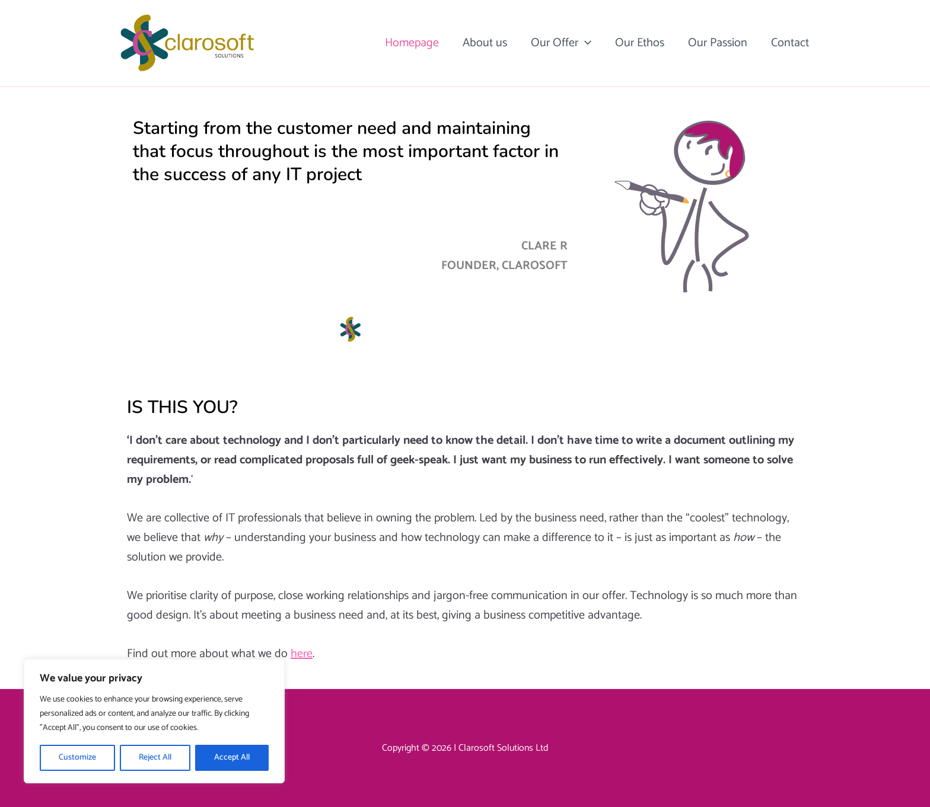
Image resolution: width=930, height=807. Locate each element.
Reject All (155, 757)
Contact (790, 43)
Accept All (232, 757)
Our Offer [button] (561, 43)
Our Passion (717, 43)
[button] (584, 43)
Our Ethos (639, 43)
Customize (77, 757)
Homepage (412, 43)
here (302, 654)
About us (485, 43)
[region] (154, 721)
